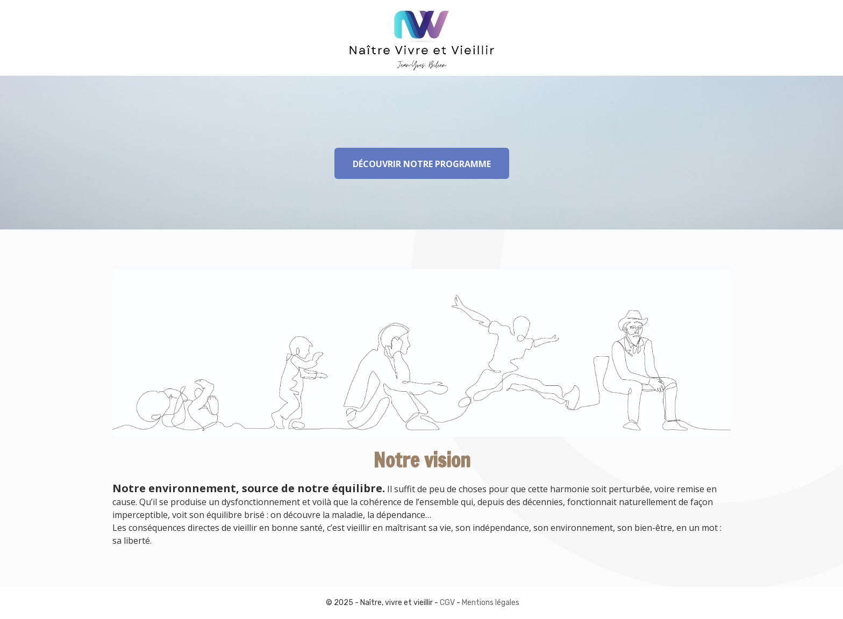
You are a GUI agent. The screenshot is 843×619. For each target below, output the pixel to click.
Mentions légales (490, 602)
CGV (447, 602)
